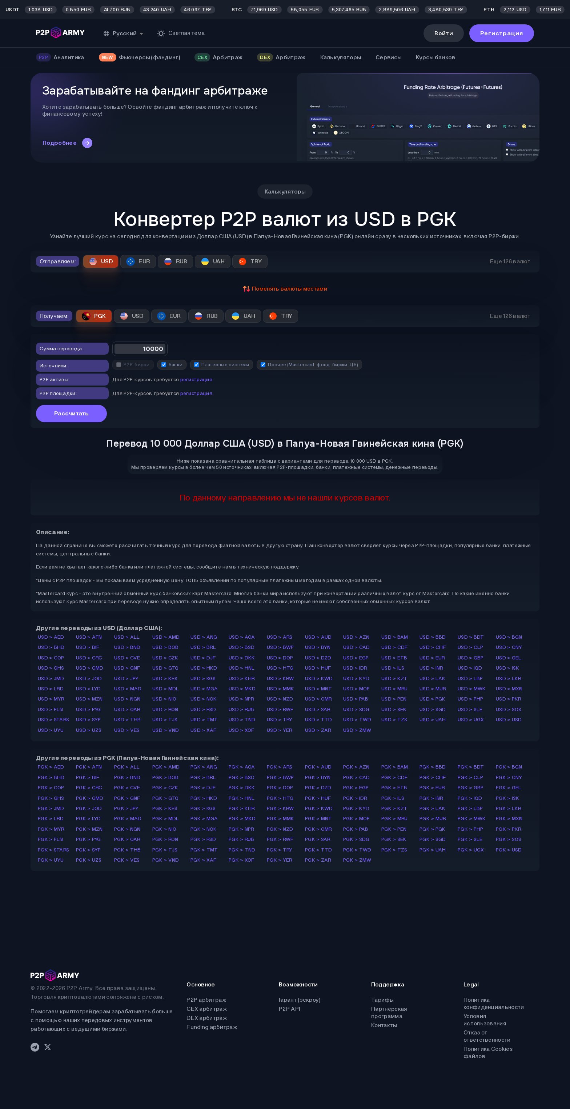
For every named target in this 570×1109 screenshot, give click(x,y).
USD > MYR (51, 699)
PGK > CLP (470, 777)
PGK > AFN (89, 767)
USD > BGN (509, 637)
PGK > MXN (509, 818)
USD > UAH (433, 720)
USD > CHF (433, 647)
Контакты (384, 1025)
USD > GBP (471, 658)
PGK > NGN (127, 829)
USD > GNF (127, 668)
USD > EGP (356, 658)
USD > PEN (394, 699)
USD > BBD (433, 637)
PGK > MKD (242, 818)
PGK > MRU (394, 818)
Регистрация (501, 33)
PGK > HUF (318, 798)
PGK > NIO (164, 829)
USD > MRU (394, 689)
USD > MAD (128, 689)
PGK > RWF (280, 839)
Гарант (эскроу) (300, 999)
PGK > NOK (203, 829)
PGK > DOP (280, 788)
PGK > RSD (203, 839)
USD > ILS (393, 668)
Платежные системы (221, 364)
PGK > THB (127, 850)
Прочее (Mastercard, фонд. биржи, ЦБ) (309, 364)
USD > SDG (356, 709)
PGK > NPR (241, 829)
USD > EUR (432, 658)
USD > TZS (394, 720)
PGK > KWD (319, 808)
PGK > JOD (89, 808)
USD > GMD (90, 668)
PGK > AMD (166, 767)
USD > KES (165, 678)
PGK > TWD (357, 850)
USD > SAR (318, 709)
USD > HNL (242, 668)
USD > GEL (509, 658)
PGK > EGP (356, 788)
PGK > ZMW (357, 860)
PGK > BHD (51, 777)
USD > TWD (357, 720)
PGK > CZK (165, 788)
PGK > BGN (509, 767)
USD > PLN (50, 709)
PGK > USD (509, 850)
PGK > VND (165, 860)
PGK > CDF (394, 777)
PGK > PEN (394, 829)
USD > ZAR (318, 730)
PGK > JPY (126, 808)
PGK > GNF (127, 798)
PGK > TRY (280, 850)
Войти (443, 33)
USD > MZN (89, 699)
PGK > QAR (127, 839)
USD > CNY (509, 647)
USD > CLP (470, 647)
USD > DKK (242, 658)
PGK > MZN (89, 829)
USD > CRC (89, 658)
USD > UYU (51, 730)
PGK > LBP (470, 808)
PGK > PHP (470, 829)
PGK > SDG (356, 839)
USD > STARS (53, 720)
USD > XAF (203, 730)
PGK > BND (127, 777)
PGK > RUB (241, 839)
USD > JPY (126, 678)
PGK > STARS (53, 850)
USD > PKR (509, 699)
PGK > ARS (280, 767)
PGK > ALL (127, 767)
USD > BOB (165, 647)
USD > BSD (242, 647)
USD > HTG (280, 668)
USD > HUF (318, 668)
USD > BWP (280, 647)
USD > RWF (280, 709)
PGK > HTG (280, 798)
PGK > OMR (318, 829)
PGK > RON (165, 839)
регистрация (196, 379)
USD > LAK (433, 678)
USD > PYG (88, 709)
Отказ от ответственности (487, 1036)
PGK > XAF (203, 860)
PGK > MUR (433, 818)
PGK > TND (242, 850)
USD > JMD (51, 678)
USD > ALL (127, 637)
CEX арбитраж (206, 1008)
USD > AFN (89, 637)
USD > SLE (470, 709)
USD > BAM (394, 637)
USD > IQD (470, 668)
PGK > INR (431, 798)
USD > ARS (280, 637)
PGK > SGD (433, 839)
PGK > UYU (51, 860)
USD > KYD (356, 678)
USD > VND (165, 730)
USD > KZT (394, 678)
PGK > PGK (433, 829)
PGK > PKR (509, 829)
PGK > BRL (203, 777)
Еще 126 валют (510, 261)
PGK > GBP (471, 788)
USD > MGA (204, 689)
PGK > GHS (51, 798)
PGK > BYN (318, 777)
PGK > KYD (356, 808)
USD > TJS (165, 720)
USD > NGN (127, 699)
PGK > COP (51, 788)
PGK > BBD (433, 767)
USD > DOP (280, 658)
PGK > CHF (433, 777)
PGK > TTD (318, 850)
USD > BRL (203, 647)
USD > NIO (164, 699)
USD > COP (51, 658)
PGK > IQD (470, 798)
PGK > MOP (356, 818)
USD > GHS (51, 668)
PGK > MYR (51, 829)
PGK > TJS (165, 850)
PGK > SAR (318, 839)
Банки (172, 364)
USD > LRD (51, 689)
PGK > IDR (355, 798)
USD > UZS (89, 730)
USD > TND (242, 720)
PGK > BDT (471, 767)
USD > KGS (203, 678)
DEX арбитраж (206, 1017)
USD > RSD (203, 709)
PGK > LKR (509, 808)
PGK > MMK (280, 818)
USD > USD (509, 720)
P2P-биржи (133, 364)
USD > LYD (88, 689)
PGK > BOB (165, 777)
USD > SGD (433, 709)
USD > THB (127, 720)
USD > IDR (355, 668)
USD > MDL (165, 689)
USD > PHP (470, 699)
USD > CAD (356, 647)
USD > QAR (127, 709)
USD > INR (431, 668)
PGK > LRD (51, 818)
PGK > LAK (433, 808)
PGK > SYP (88, 850)
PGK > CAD (356, 777)
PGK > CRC (89, 788)
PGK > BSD (242, 777)
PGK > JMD (51, 808)
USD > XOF (241, 730)
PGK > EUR (432, 788)
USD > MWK (472, 689)
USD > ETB (394, 658)
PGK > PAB (356, 829)
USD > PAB (356, 699)
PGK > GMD (90, 798)
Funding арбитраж (211, 1027)
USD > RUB (241, 709)
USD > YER (280, 730)
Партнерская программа (389, 1012)
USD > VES (127, 730)
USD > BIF (88, 647)
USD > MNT (318, 689)
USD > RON (165, 709)
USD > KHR (242, 678)
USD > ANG (203, 637)
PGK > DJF (203, 788)
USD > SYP (88, 720)
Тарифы (382, 999)
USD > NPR (241, 699)
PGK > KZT (394, 808)
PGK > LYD (88, 818)
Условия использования (484, 1020)
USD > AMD (166, 637)
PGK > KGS (203, 808)
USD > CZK (165, 658)
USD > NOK (203, 699)
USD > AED (51, 637)
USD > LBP (470, 678)
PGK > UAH (433, 850)
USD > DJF (203, 658)
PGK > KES (165, 808)
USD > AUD (318, 637)
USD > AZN (356, 637)
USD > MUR (433, 689)
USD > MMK (280, 689)
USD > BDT (471, 637)
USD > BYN (318, 647)
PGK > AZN (356, 767)
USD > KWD (319, 678)
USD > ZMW (357, 730)
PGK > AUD (318, 767)
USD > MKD (242, 689)
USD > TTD (318, 720)
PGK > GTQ (165, 798)
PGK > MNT (318, 818)
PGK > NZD (280, 829)
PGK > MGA (204, 818)
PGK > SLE (470, 839)
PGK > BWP (280, 777)
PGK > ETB (394, 788)
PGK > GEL (509, 788)
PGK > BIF (88, 777)
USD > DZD (318, 658)
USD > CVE (127, 658)
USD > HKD (203, 668)
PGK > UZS (89, 860)
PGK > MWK (472, 818)
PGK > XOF (241, 860)
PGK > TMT (204, 850)
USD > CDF (394, 647)
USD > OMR (318, 699)
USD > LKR (509, 678)
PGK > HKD (203, 798)
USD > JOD (89, 678)
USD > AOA (242, 637)
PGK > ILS (393, 798)
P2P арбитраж (206, 999)
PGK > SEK (394, 839)
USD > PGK (433, 699)
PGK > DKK (242, 788)
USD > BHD (51, 647)
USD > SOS (509, 709)
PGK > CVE (127, 788)
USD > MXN (509, 689)
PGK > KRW (280, 808)
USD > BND (127, 647)
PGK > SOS (509, 839)
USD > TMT (204, 720)
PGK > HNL (242, 798)
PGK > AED (51, 767)
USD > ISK (507, 668)
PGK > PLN (50, 839)
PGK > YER (280, 860)
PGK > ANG (203, 767)
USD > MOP (356, 689)
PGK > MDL (165, 818)
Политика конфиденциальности (493, 1003)
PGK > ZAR (318, 860)
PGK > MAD (128, 818)
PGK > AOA (242, 767)
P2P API (289, 1008)
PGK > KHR (242, 808)
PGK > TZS (394, 850)
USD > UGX (471, 720)
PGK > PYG (88, 839)
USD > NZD (280, 699)
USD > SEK (394, 709)
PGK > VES (127, 860)
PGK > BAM (394, 767)
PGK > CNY (509, 777)
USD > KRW (280, 678)
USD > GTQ (165, 668)
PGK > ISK (507, 798)
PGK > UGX (471, 850)
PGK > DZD (318, 788)
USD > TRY (280, 720)
